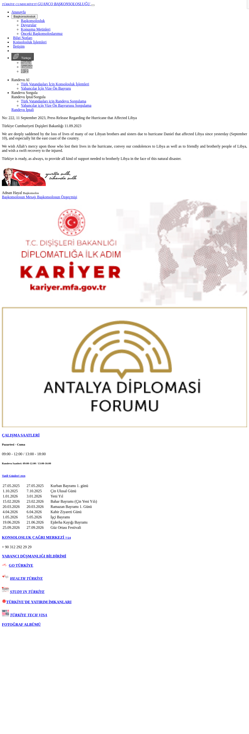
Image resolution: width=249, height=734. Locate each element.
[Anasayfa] (18, 12)
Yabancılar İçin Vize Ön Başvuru (46, 88)
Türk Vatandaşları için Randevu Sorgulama (53, 101)
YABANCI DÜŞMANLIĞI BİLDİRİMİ (34, 556)
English (26, 67)
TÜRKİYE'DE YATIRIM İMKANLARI (37, 602)
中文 (24, 71)
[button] (124, 476)
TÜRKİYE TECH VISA (28, 615)
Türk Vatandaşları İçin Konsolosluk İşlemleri (55, 84)
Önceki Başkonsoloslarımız (42, 34)
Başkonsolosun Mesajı (19, 197)
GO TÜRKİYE (21, 565)
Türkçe (22, 57)
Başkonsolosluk (25, 16)
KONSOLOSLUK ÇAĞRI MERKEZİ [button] (36, 537)
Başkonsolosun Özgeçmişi (57, 197)
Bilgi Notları (22, 38)
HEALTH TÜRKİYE (26, 578)
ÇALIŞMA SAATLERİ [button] (21, 435)
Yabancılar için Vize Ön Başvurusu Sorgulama (56, 105)
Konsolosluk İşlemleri (30, 42)
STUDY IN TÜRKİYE (27, 592)
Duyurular (28, 25)
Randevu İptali (22, 110)
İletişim (19, 46)
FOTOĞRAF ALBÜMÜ (21, 625)
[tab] (124, 435)
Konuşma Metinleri (35, 29)
